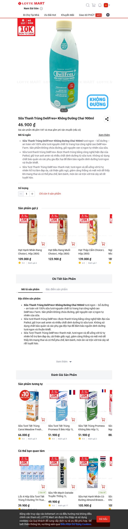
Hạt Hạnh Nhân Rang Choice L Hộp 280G (30, 252)
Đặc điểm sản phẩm (56, 289)
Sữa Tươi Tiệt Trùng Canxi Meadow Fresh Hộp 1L (29, 427)
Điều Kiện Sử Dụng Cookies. (76, 524)
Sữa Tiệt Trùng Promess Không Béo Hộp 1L (91, 427)
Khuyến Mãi (67, 15)
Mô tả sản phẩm (30, 289)
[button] (107, 5)
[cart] (94, 5)
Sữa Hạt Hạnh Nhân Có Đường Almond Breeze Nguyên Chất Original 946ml (91, 498)
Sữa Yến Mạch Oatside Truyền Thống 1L (60, 494)
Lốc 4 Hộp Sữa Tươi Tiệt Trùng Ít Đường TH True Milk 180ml (31, 498)
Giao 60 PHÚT (90, 15)
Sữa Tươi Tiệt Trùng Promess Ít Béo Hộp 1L (61, 427)
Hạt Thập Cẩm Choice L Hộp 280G (91, 252)
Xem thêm (104, 134)
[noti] (100, 5)
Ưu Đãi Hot (50, 15)
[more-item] (108, 15)
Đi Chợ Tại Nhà (31, 15)
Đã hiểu (103, 519)
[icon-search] (88, 5)
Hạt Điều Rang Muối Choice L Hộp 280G (59, 252)
